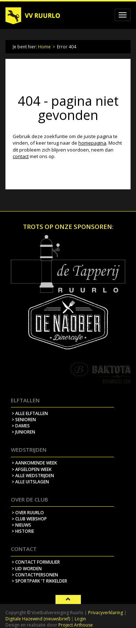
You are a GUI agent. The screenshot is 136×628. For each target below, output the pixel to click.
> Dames (21, 426)
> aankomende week (34, 463)
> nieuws (21, 525)
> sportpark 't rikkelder (39, 581)
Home (44, 47)
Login (80, 619)
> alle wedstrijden (33, 475)
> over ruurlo (28, 513)
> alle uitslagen (30, 482)
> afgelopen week (31, 469)
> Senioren (24, 419)
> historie (23, 531)
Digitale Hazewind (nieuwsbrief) (37, 619)
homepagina (92, 143)
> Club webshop (29, 519)
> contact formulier (36, 562)
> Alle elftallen (30, 413)
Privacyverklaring (105, 612)
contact (21, 156)
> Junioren (23, 432)
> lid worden (27, 568)
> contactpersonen (35, 575)
